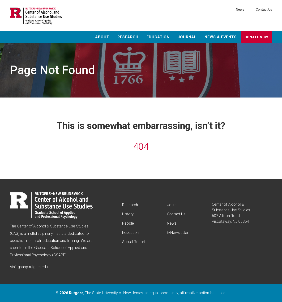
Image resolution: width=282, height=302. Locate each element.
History (128, 214)
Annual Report (133, 242)
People (128, 223)
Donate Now (256, 37)
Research (127, 37)
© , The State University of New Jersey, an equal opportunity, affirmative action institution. (141, 293)
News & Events (220, 37)
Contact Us (264, 9)
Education (158, 37)
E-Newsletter (177, 232)
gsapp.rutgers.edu (33, 267)
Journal (187, 37)
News (240, 9)
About (102, 37)
